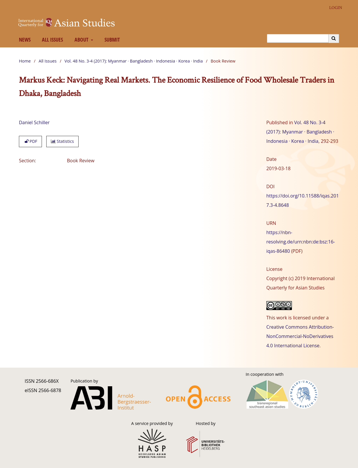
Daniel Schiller (34, 122)
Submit (111, 39)
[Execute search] (334, 38)
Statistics (62, 141)
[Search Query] (298, 38)
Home (25, 61)
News (23, 39)
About (81, 39)
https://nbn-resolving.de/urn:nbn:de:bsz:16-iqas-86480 (300, 241)
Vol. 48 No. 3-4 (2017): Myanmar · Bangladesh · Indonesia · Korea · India (134, 61)
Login (333, 7)
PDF (30, 141)
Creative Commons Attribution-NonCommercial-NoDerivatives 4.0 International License (300, 336)
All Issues (51, 39)
